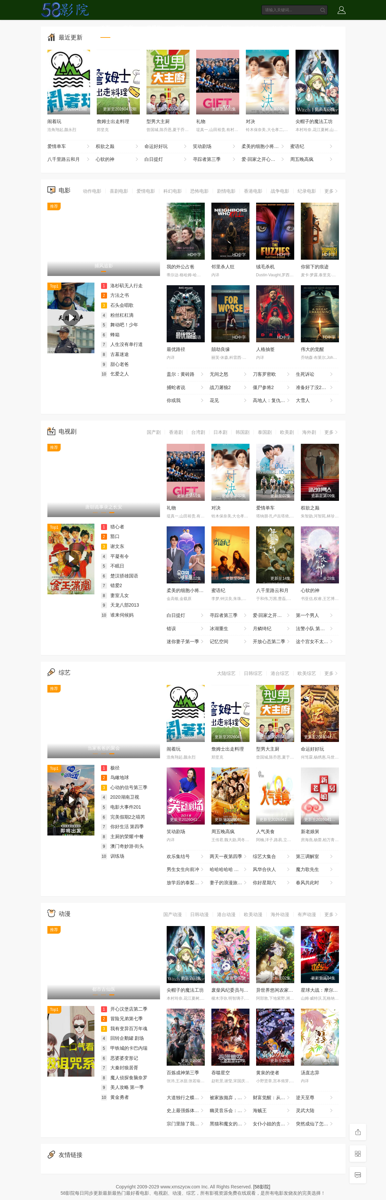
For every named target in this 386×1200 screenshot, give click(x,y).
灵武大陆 (315, 1110)
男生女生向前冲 (186, 869)
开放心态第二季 (272, 641)
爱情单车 (69, 146)
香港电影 (253, 191)
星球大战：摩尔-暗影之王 (327, 990)
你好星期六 (272, 883)
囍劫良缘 (220, 349)
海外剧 (309, 432)
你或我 (186, 400)
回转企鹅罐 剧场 (122, 1038)
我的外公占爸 (180, 266)
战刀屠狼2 (229, 387)
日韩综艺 (253, 673)
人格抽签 (265, 349)
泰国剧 (265, 432)
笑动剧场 (215, 146)
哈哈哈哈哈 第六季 (229, 869)
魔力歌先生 (315, 869)
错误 (186, 629)
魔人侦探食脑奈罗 (124, 1077)
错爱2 (111, 585)
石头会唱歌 (117, 305)
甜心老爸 (115, 364)
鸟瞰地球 (115, 777)
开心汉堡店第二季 (124, 1009)
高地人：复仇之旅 (272, 400)
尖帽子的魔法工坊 (314, 121)
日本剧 (220, 432)
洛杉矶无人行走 (122, 285)
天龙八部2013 (120, 605)
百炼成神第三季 (183, 1072)
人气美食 (265, 831)
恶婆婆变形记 (119, 1058)
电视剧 (154, 27)
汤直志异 (310, 1072)
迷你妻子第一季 (186, 641)
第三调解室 (315, 856)
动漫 (203, 27)
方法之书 (115, 295)
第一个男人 (315, 615)
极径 (110, 767)
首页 (105, 27)
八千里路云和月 (69, 159)
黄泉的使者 (267, 1072)
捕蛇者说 (186, 387)
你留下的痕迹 (315, 266)
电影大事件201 (121, 807)
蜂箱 (110, 334)
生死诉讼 (315, 374)
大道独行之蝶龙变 (186, 1098)
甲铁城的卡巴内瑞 (124, 1048)
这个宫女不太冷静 (315, 641)
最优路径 (176, 349)
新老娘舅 (310, 831)
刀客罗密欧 (272, 374)
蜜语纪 (312, 146)
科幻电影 (172, 191)
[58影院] (261, 1186)
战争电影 (280, 191)
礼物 (200, 121)
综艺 (180, 27)
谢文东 (112, 546)
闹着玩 (54, 121)
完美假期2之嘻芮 (123, 817)
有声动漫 (307, 914)
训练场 (112, 856)
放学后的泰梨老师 (186, 883)
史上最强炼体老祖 (186, 1110)
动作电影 (92, 191)
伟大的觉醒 (312, 349)
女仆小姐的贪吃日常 (274, 1124)
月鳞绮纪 (272, 629)
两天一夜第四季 (229, 856)
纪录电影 (307, 191)
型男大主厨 (158, 121)
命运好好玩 (166, 146)
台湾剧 (198, 432)
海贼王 (272, 1110)
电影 (129, 27)
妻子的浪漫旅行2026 (231, 883)
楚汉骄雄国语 (119, 575)
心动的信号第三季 (124, 787)
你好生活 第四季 (122, 826)
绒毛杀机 (265, 266)
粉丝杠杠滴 (117, 315)
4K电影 (317, 27)
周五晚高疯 (312, 159)
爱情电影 (146, 191)
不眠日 (112, 565)
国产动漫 (172, 914)
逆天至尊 (315, 1098)
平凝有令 (115, 556)
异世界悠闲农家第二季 (279, 990)
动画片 (252, 27)
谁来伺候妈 (117, 615)
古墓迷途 (115, 354)
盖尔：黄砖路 (186, 374)
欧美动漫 (253, 914)
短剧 (226, 27)
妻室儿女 (115, 595)
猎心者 (112, 526)
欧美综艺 (307, 673)
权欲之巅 (117, 146)
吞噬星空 (220, 1072)
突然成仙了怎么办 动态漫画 (317, 1124)
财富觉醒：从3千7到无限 (274, 1098)
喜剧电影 (119, 191)
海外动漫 (280, 914)
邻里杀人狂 (223, 266)
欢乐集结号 (186, 856)
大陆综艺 (226, 673)
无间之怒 (229, 374)
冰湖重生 (229, 629)
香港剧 (176, 432)
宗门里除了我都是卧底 (188, 1124)
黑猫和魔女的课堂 (229, 1124)
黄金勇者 (115, 1097)
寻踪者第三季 (215, 159)
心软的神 (117, 159)
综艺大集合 (272, 856)
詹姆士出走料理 (113, 121)
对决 (250, 121)
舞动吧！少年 (119, 324)
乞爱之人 (115, 373)
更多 (331, 191)
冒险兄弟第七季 (122, 1018)
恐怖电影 (199, 191)
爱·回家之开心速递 (263, 159)
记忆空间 (229, 641)
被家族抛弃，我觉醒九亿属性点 (231, 1098)
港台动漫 (226, 914)
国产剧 (154, 432)
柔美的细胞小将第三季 (265, 146)
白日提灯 (166, 159)
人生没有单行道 (122, 344)
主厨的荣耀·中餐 (122, 836)
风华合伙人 (272, 869)
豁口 (110, 536)
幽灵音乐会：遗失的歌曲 (231, 1110)
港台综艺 (280, 673)
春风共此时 (315, 883)
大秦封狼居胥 (119, 1067)
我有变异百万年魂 (124, 1028)
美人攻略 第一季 (122, 1087)
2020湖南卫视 (120, 797)
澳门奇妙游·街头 (122, 846)
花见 (229, 400)
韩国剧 (242, 432)
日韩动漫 (199, 914)
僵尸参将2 (272, 387)
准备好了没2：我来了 (317, 387)
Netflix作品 (285, 27)
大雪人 (315, 400)
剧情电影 (226, 191)
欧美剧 (287, 432)
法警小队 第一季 (315, 629)
